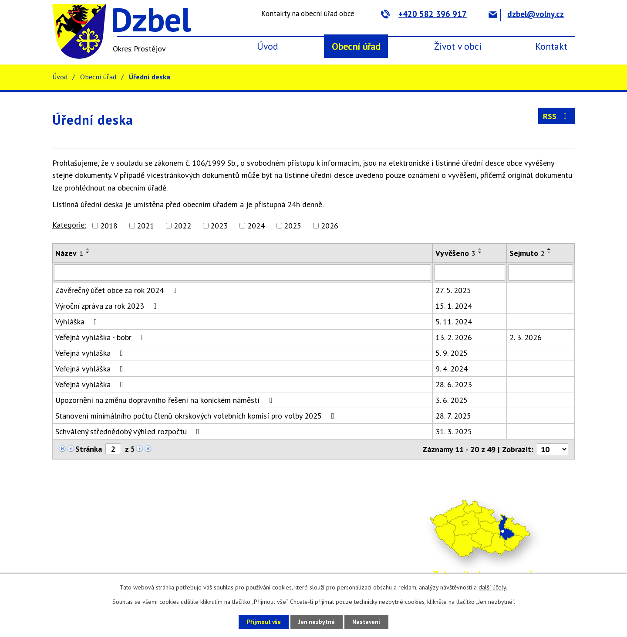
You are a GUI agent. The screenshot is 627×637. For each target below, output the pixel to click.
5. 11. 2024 (453, 322)
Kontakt (551, 46)
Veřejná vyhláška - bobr (101, 337)
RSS (556, 116)
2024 (256, 226)
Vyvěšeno (455, 253)
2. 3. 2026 (525, 337)
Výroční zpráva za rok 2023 (107, 306)
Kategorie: (69, 225)
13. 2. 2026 (453, 337)
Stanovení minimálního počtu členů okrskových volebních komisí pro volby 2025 (196, 416)
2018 (109, 226)
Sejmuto (527, 253)
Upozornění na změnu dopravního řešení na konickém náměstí (165, 400)
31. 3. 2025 (453, 431)
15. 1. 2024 (453, 306)
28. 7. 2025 (453, 416)
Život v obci (458, 46)
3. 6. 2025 (451, 400)
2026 (329, 226)
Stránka (88, 449)
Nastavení (369, 621)
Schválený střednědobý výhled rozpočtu (129, 431)
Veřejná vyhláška (91, 353)
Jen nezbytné (316, 621)
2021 (145, 226)
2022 (182, 226)
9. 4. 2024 (451, 369)
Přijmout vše (260, 621)
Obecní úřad (356, 46)
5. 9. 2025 (451, 353)
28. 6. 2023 (453, 384)
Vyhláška (78, 322)
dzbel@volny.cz (526, 14)
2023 (219, 226)
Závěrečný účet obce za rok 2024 (117, 290)
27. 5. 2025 (453, 290)
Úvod (267, 46)
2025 (292, 226)
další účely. (493, 587)
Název (69, 253)
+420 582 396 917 (424, 14)
